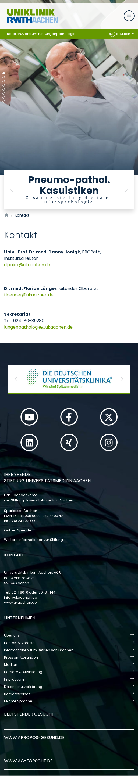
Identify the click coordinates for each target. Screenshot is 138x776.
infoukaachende (20, 597)
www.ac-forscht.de (28, 761)
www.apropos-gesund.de (34, 737)
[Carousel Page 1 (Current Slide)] (3, 73)
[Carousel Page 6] (3, 93)
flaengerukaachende (29, 295)
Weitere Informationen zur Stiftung (33, 539)
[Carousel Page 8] (3, 101)
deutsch (120, 34)
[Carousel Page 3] (3, 81)
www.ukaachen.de (20, 602)
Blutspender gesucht (29, 714)
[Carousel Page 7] (3, 97)
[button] (12, 189)
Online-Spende (17, 530)
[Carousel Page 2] (3, 77)
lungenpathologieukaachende (38, 327)
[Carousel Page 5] (3, 89)
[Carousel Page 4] (3, 85)
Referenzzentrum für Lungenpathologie (41, 33)
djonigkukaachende (27, 265)
